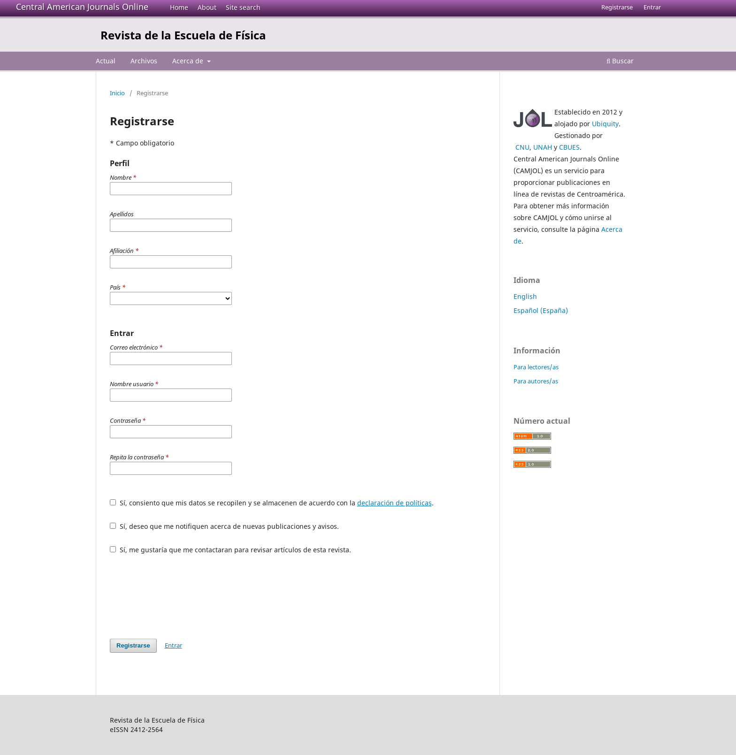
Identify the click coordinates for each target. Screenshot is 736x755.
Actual (105, 60)
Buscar (620, 60)
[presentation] (181, 596)
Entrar (652, 7)
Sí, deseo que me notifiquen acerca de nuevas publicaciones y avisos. (224, 526)
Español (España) (541, 310)
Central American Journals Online (82, 6)
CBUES (569, 147)
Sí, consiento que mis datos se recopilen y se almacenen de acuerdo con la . (272, 502)
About (207, 7)
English (525, 296)
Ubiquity (605, 123)
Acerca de (188, 60)
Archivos (143, 60)
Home (179, 7)
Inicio (117, 93)
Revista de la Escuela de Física (183, 35)
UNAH (542, 147)
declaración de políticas (394, 502)
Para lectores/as (536, 367)
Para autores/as (536, 381)
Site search (243, 7)
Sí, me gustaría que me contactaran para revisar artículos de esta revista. (230, 549)
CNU (522, 147)
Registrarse (617, 7)
